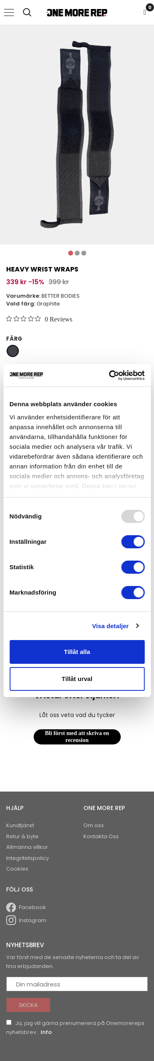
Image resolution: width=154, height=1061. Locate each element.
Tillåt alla (77, 651)
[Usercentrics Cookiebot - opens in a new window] (110, 375)
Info (46, 1032)
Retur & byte (22, 836)
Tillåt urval (77, 678)
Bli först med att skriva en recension (77, 737)
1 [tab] (70, 253)
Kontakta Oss (101, 836)
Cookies (17, 869)
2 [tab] (77, 253)
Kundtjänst (20, 825)
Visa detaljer (110, 625)
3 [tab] (83, 253)
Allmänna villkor (27, 847)
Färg (14, 339)
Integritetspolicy (27, 858)
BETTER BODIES (60, 296)
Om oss (93, 825)
